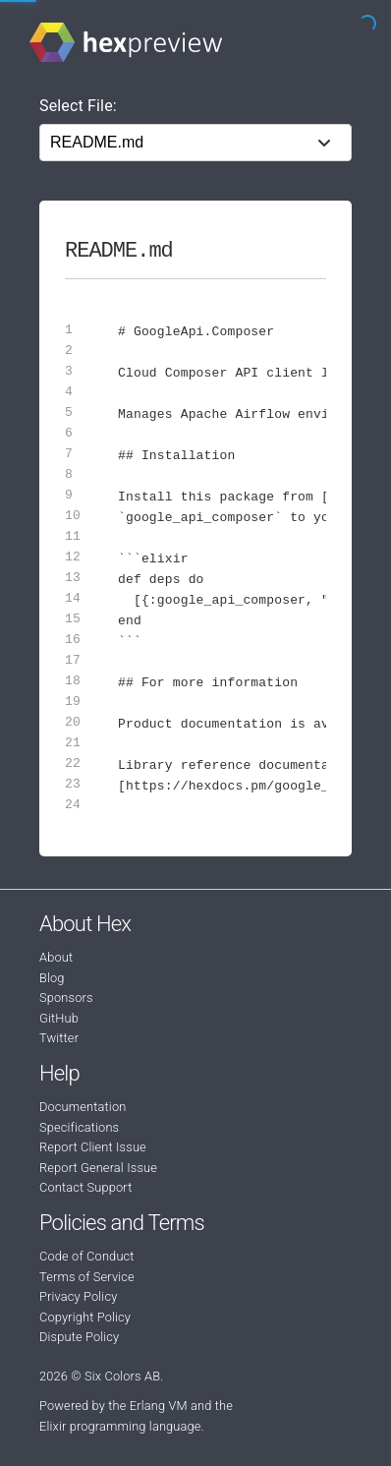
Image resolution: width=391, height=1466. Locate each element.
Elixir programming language (120, 1426)
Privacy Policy (78, 1296)
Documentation (82, 1106)
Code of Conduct (87, 1256)
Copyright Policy (85, 1317)
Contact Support (85, 1187)
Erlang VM (159, 1405)
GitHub (59, 1018)
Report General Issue (98, 1167)
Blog (52, 977)
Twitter (59, 1037)
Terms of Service (87, 1276)
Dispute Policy (79, 1336)
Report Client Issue (92, 1147)
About (56, 957)
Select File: (78, 105)
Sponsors (66, 997)
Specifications (79, 1127)
